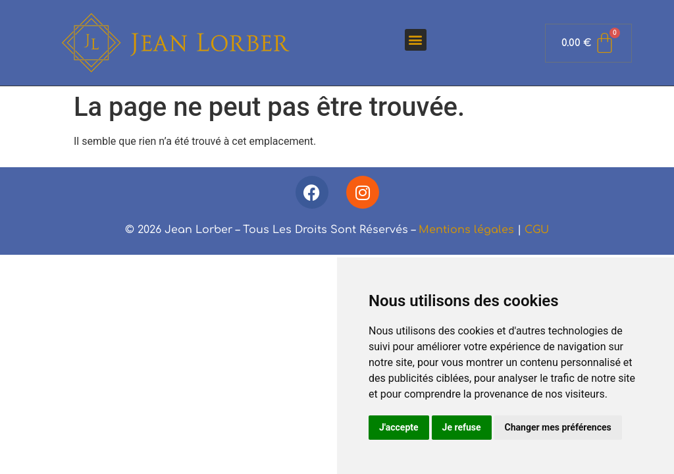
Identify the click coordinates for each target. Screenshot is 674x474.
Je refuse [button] (461, 427)
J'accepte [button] (399, 427)
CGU (537, 230)
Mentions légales (466, 230)
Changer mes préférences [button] (558, 427)
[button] (416, 40)
